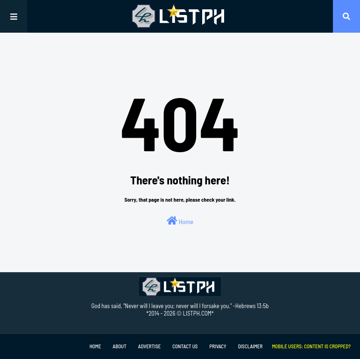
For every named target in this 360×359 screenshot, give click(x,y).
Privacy (217, 346)
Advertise (149, 346)
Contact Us (185, 346)
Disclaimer (250, 346)
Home (180, 220)
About (119, 346)
